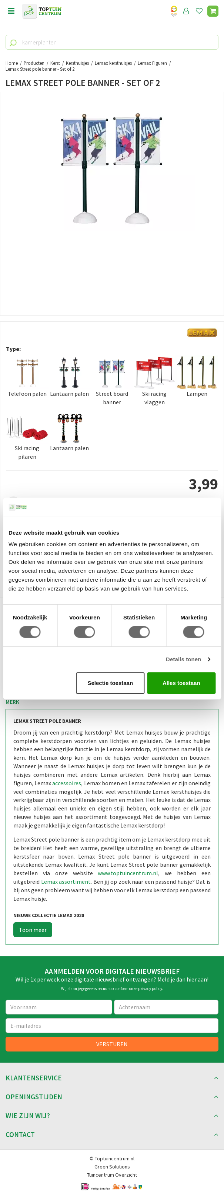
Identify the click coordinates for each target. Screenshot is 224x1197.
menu (11, 11)
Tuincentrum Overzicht (112, 1174)
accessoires (66, 783)
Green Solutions (112, 1166)
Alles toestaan (181, 683)
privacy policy (150, 988)
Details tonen (183, 659)
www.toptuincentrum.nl (128, 873)
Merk (12, 701)
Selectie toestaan (110, 683)
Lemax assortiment (66, 881)
